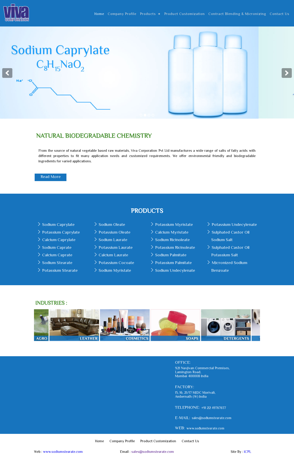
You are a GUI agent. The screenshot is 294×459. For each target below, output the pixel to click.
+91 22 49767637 (213, 407)
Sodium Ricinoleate (172, 239)
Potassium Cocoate (116, 262)
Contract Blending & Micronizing (237, 14)
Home (99, 14)
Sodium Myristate (115, 270)
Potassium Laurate (116, 247)
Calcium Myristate (171, 232)
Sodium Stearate (57, 262)
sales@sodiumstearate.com (211, 418)
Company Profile (122, 14)
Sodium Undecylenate (175, 270)
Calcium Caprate (57, 255)
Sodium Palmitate (171, 255)
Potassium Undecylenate (234, 224)
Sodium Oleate (112, 224)
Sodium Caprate (57, 247)
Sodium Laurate (113, 239)
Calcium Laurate (113, 255)
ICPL (247, 452)
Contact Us (279, 14)
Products (148, 14)
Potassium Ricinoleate (175, 247)
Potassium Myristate (174, 224)
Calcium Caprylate (58, 239)
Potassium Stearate (60, 270)
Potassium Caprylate (61, 232)
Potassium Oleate (114, 232)
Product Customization (184, 14)
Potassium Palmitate (173, 262)
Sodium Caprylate (58, 224)
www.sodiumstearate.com (205, 428)
